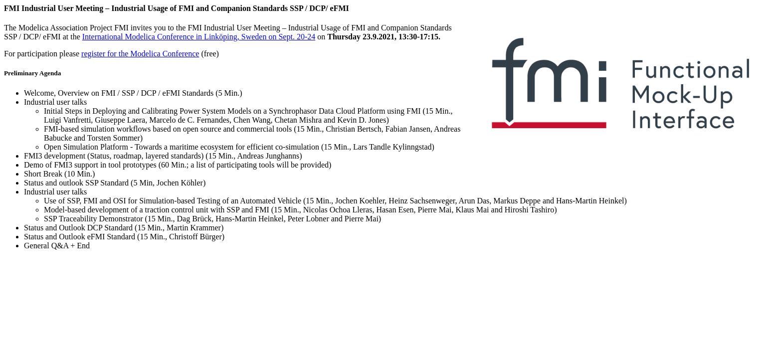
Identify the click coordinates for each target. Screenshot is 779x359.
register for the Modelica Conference (140, 53)
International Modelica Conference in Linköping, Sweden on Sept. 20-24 (198, 36)
